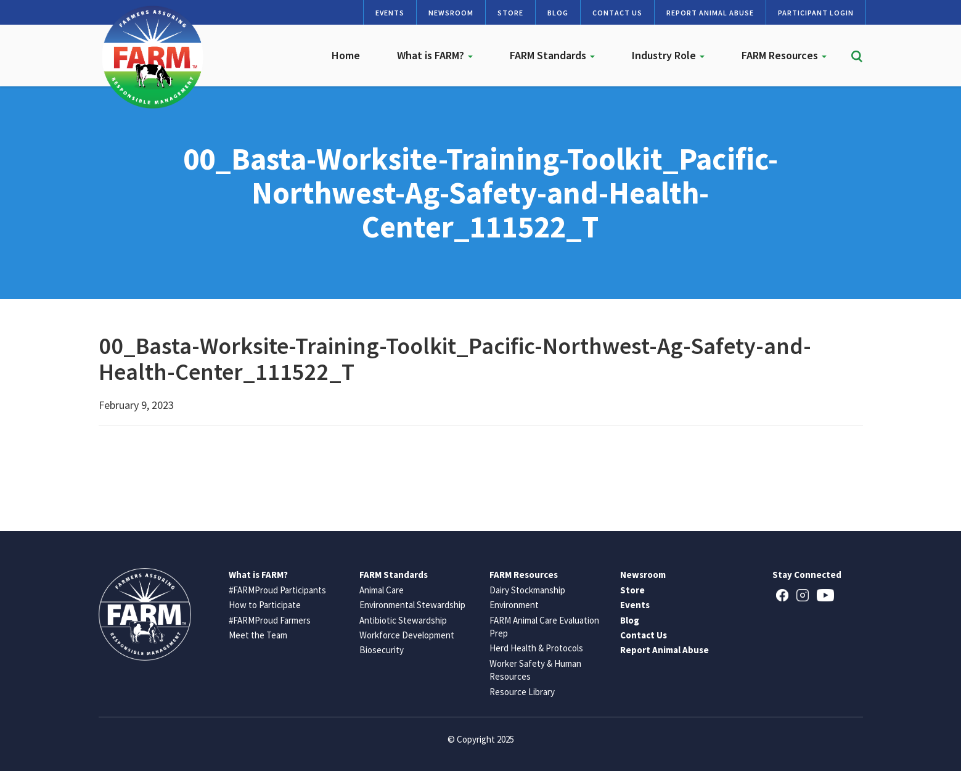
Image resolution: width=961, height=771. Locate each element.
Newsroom (450, 12)
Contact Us (617, 12)
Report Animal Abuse (710, 12)
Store (510, 12)
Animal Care (381, 590)
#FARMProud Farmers (270, 620)
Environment (514, 605)
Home (346, 55)
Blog (557, 12)
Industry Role (668, 55)
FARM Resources (784, 55)
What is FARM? (435, 55)
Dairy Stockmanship (527, 590)
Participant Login (816, 12)
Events (389, 12)
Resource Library (522, 692)
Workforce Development (406, 635)
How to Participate (265, 605)
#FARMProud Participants (277, 590)
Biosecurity (381, 650)
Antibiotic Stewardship (403, 620)
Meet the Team (258, 635)
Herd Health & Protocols (536, 648)
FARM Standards (552, 55)
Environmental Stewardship (412, 605)
